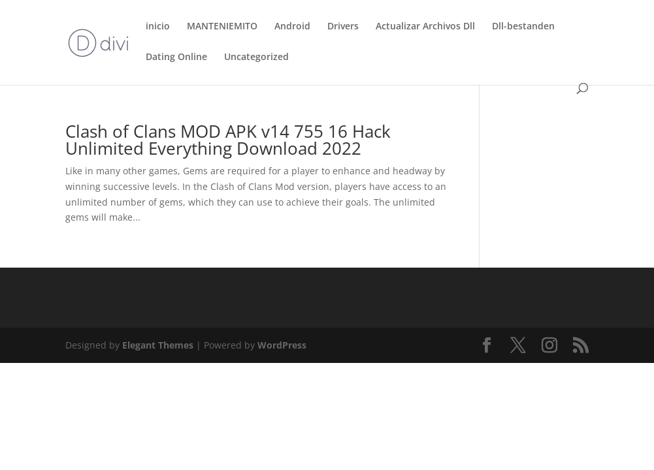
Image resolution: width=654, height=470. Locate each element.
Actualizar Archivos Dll (425, 27)
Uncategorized (256, 57)
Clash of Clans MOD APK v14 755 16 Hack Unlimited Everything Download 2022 (228, 139)
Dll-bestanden (523, 27)
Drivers (343, 27)
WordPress (281, 345)
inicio (158, 27)
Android (292, 27)
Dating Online (176, 57)
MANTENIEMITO (222, 27)
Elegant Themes (157, 345)
